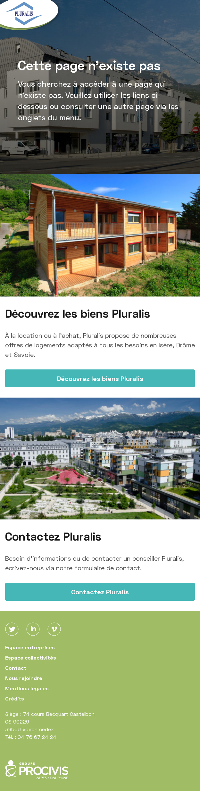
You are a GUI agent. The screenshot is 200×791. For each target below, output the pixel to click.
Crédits (14, 698)
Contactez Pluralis (100, 592)
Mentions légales (27, 688)
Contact (15, 668)
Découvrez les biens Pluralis (100, 378)
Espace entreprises (30, 647)
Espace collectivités (30, 657)
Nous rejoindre (23, 678)
